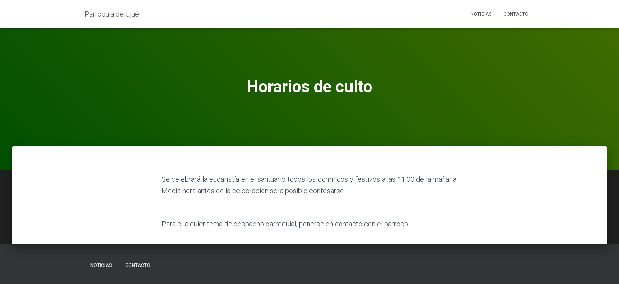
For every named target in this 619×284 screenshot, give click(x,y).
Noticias (481, 14)
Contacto (516, 14)
